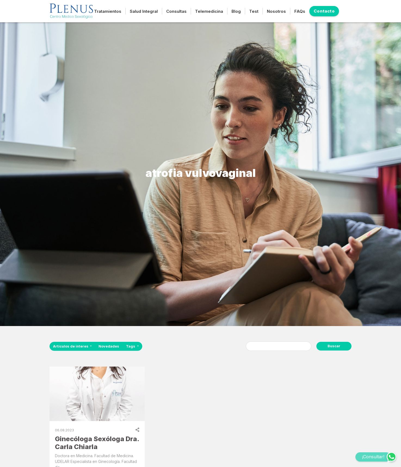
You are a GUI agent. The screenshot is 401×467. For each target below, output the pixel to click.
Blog (236, 11)
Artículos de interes (71, 346)
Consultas (176, 11)
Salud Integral (144, 11)
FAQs (299, 11)
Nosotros (276, 11)
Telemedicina (209, 11)
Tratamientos (107, 11)
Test (253, 11)
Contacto (324, 11)
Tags (131, 346)
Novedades (108, 346)
